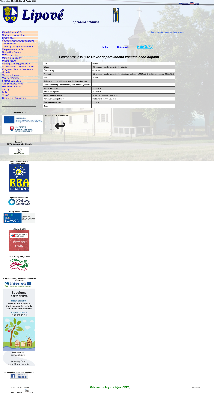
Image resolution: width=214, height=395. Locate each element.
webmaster (196, 387)
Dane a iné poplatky (11, 58)
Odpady (6, 72)
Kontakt (181, 32)
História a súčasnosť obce (14, 35)
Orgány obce (8, 38)
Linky (4, 92)
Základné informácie (12, 32)
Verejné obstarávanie (12, 49)
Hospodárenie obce (11, 52)
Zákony (5, 89)
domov (19, 392)
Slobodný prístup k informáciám (17, 46)
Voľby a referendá (10, 78)
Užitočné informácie (11, 86)
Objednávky (123, 47)
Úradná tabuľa (9, 61)
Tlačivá (5, 95)
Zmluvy (106, 47)
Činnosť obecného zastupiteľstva (18, 41)
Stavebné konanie (11, 75)
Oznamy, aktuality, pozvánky (16, 64)
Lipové (26, 387)
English (194, 4)
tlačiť (29, 392)
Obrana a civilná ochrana (14, 98)
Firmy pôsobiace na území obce (17, 69)
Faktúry (145, 46)
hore (12, 392)
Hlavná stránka (156, 32)
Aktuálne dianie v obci (12, 84)
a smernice (10, 55)
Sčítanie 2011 (11, 81)
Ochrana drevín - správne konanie (18, 66)
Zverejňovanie (9, 44)
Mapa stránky (171, 32)
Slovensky (184, 4)
